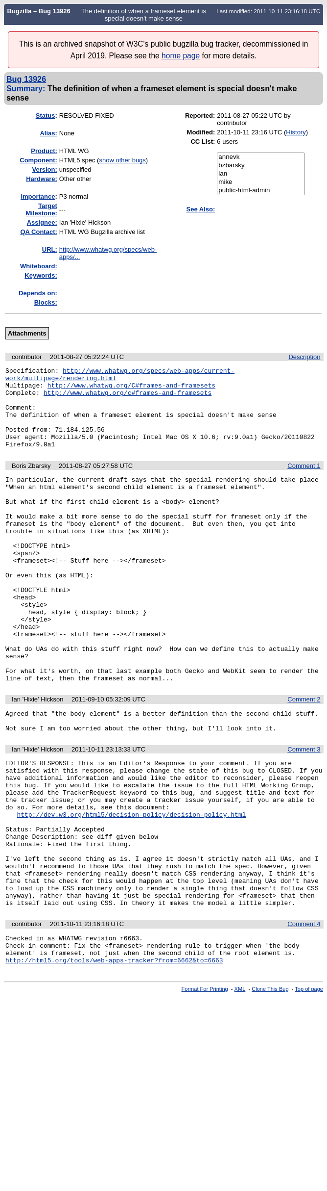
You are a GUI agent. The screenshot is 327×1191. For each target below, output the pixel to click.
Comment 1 (303, 482)
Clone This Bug (270, 1086)
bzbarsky (260, 165)
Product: (44, 151)
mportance (38, 196)
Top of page (309, 1086)
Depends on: (38, 293)
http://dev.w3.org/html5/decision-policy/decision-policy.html (131, 887)
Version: (44, 169)
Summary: (25, 88)
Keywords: (40, 275)
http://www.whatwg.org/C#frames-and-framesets (131, 389)
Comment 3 (303, 811)
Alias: (48, 133)
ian (260, 174)
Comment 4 (303, 1015)
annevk (260, 157)
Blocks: (45, 302)
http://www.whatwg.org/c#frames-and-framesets (127, 398)
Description (304, 357)
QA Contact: (38, 231)
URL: (49, 249)
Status (45, 115)
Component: (38, 160)
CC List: (202, 141)
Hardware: (41, 178)
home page (181, 56)
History (295, 132)
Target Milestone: (41, 209)
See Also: (201, 209)
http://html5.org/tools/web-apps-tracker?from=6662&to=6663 (114, 1057)
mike (260, 182)
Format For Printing (205, 1086)
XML (240, 1086)
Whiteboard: (38, 266)
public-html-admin (260, 190)
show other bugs (122, 160)
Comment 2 (303, 756)
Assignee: (42, 222)
